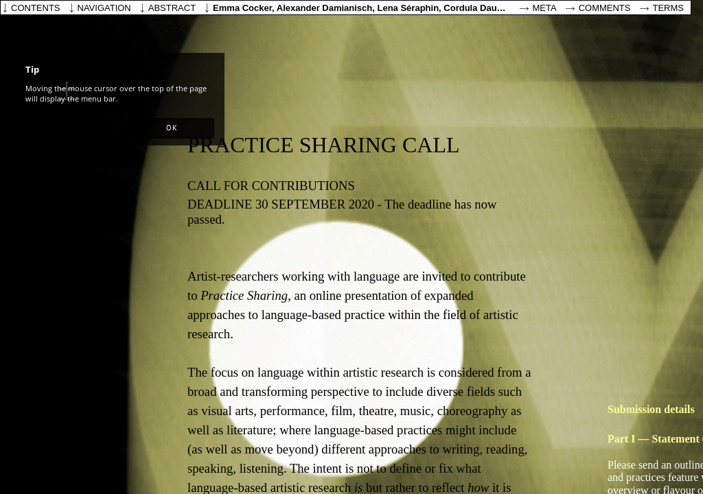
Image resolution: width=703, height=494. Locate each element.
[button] (171, 128)
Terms (668, 8)
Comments (605, 8)
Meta (545, 8)
